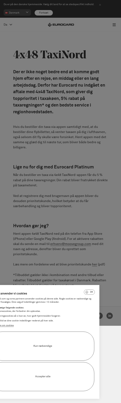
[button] (70, 292)
